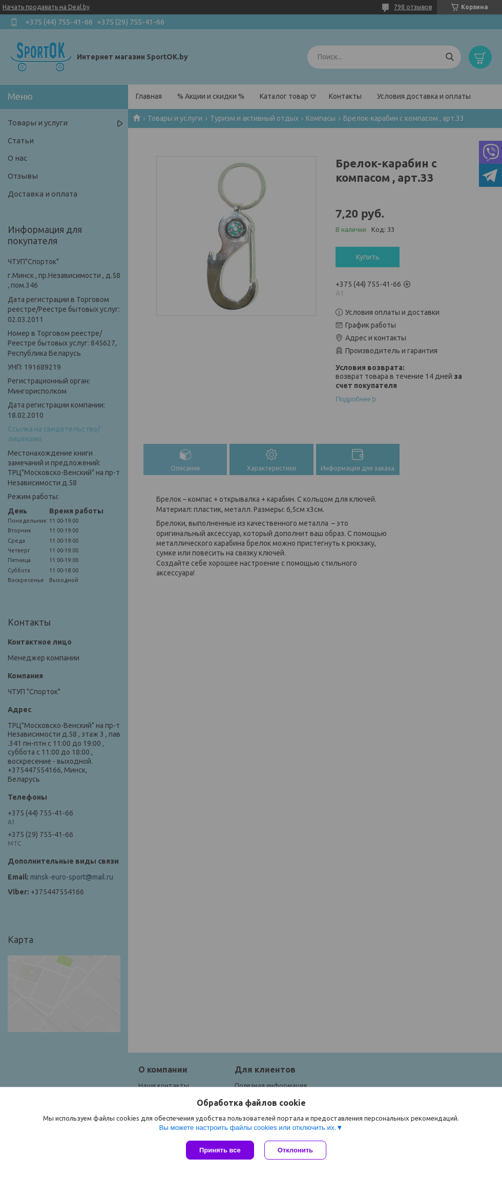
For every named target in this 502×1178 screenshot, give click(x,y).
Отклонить (295, 1150)
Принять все (220, 1150)
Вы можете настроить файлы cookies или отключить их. (247, 1127)
